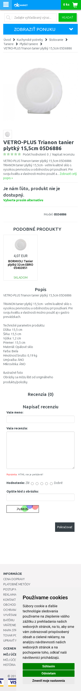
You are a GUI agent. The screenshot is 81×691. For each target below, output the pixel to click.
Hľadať (67, 17)
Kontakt (9, 599)
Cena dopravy (14, 579)
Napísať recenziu (63, 154)
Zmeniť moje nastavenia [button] (48, 680)
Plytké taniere (29, 44)
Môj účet (10, 660)
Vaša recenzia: (17, 428)
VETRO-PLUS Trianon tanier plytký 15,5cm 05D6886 (38, 48)
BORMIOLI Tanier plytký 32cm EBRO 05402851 (20, 264)
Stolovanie (56, 39)
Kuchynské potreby (30, 39)
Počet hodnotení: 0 (36, 154)
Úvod (7, 39)
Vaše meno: (14, 412)
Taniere (9, 44)
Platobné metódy (16, 584)
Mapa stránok (14, 630)
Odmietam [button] (48, 673)
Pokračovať (64, 527)
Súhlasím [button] (48, 666)
